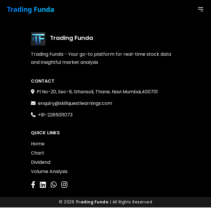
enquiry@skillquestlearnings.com (75, 103)
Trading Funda (30, 9)
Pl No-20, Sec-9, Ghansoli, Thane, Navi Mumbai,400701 (97, 91)
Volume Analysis (49, 171)
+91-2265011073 (55, 115)
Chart (37, 153)
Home (38, 143)
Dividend (40, 162)
